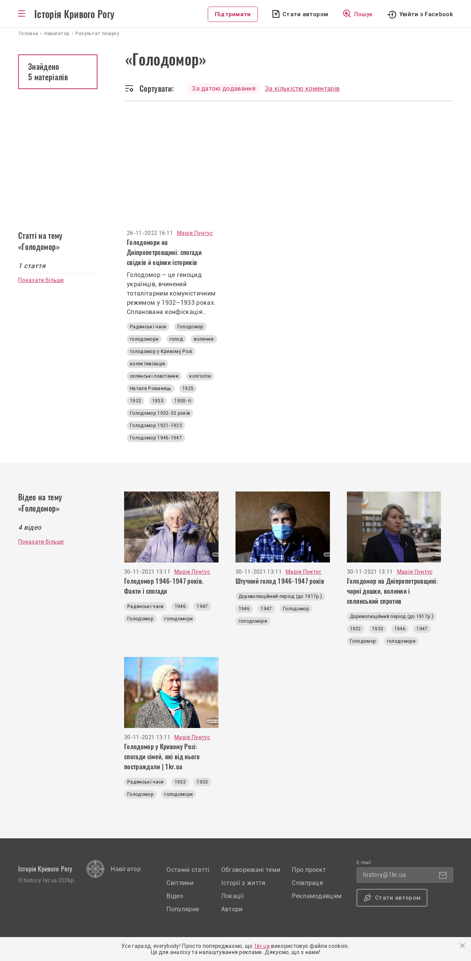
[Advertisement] (235, 159)
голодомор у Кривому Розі (161, 351)
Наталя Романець (151, 388)
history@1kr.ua (384, 874)
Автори (232, 909)
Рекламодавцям (316, 896)
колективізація (147, 363)
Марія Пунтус (195, 233)
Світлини (180, 883)
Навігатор (126, 869)
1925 (187, 388)
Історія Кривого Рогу (74, 14)
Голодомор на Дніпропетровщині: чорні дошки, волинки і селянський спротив (392, 591)
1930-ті (182, 401)
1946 (180, 606)
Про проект (309, 869)
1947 (202, 606)
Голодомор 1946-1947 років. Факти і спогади (164, 586)
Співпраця (307, 883)
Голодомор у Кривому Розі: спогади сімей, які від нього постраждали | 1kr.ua (162, 756)
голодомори (144, 339)
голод (176, 339)
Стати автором (305, 14)
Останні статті (188, 869)
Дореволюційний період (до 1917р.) (280, 596)
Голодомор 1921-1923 (156, 425)
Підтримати (233, 14)
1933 (157, 401)
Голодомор (190, 326)
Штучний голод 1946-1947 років (280, 581)
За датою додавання (224, 88)
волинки (204, 339)
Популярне (183, 909)
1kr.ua (262, 946)
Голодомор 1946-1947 (156, 438)
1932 (135, 401)
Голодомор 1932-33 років (160, 413)
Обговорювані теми (250, 869)
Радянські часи (148, 326)
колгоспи (200, 376)
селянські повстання (154, 376)
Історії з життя (243, 883)
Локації (232, 896)
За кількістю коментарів (302, 88)
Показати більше (41, 280)
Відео (175, 896)
